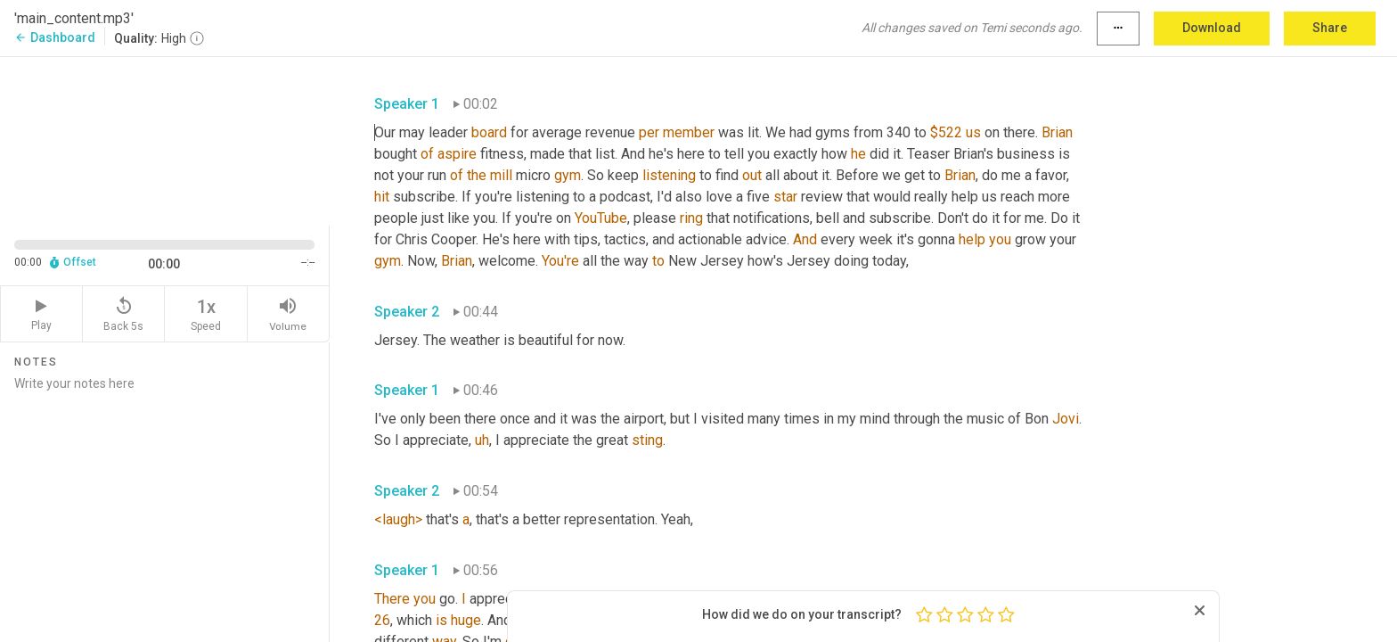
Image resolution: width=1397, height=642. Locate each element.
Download (1211, 28)
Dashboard (54, 37)
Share (1329, 28)
